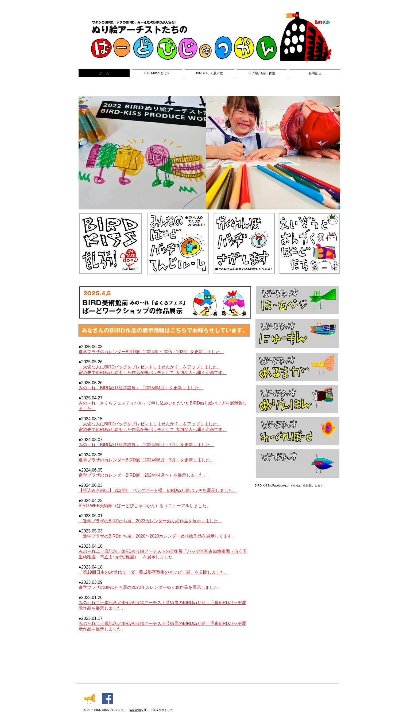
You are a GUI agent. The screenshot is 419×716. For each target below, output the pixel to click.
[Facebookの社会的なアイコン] (107, 698)
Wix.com (135, 709)
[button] (209, 152)
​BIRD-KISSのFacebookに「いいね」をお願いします (289, 485)
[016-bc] (89, 698)
